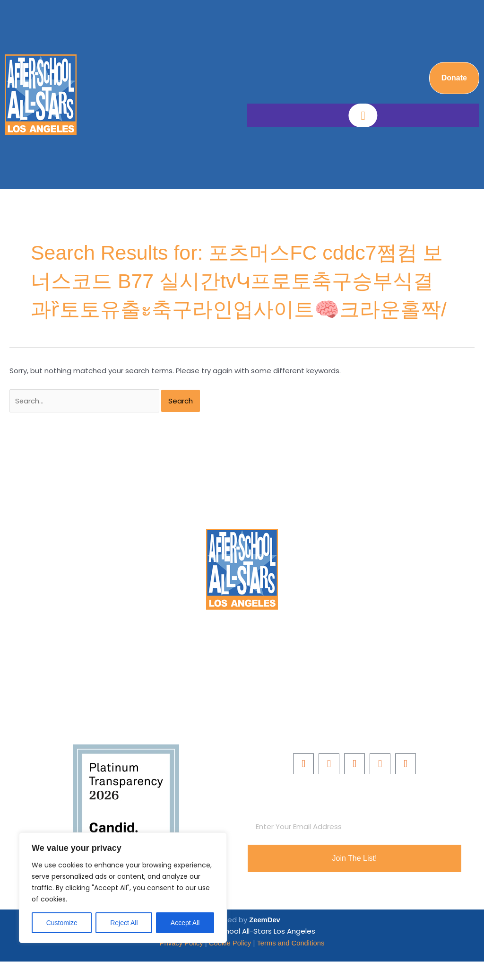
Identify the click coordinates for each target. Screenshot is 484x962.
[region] (123, 887)
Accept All (185, 923)
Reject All (124, 923)
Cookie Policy (229, 943)
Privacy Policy (181, 943)
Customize (62, 923)
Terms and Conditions (291, 943)
